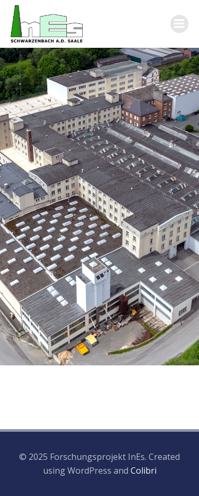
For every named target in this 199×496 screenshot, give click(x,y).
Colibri (144, 470)
